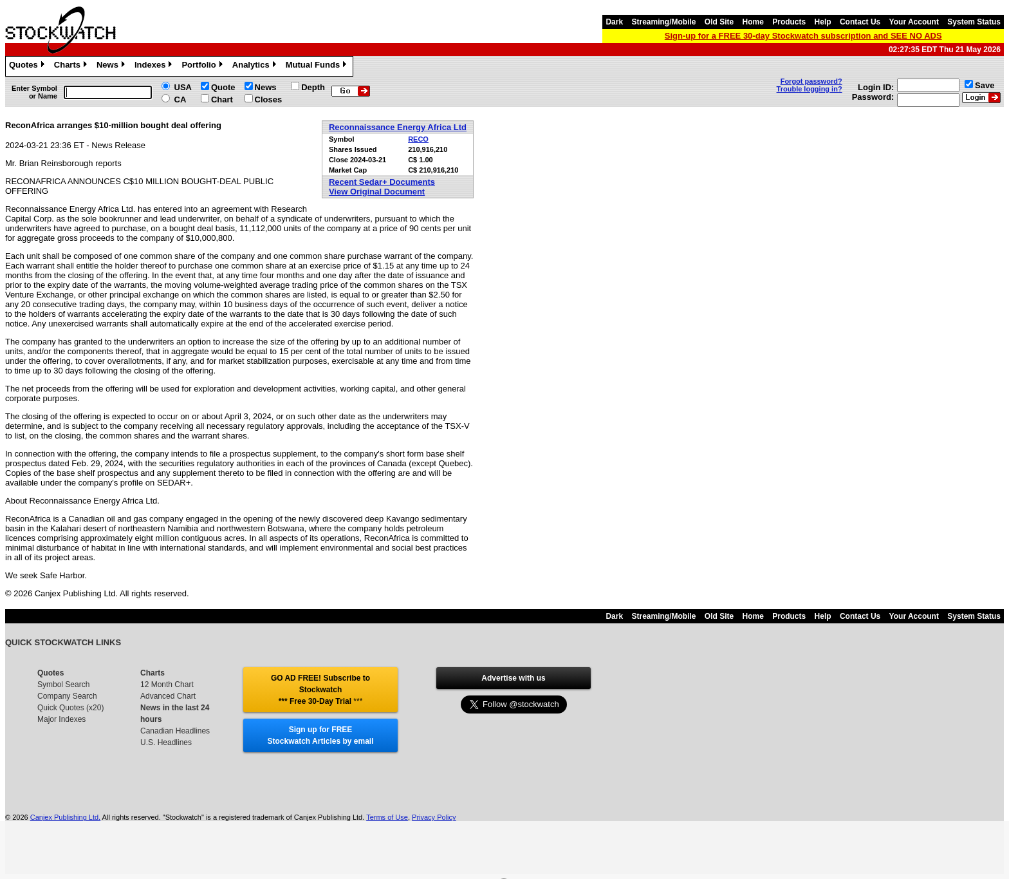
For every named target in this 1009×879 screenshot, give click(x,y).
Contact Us (860, 21)
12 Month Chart (167, 684)
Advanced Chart (168, 696)
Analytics (255, 66)
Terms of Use (387, 817)
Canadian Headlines (175, 730)
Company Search (67, 696)
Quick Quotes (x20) (70, 707)
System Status (974, 21)
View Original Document (377, 191)
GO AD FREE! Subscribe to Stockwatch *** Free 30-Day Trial (320, 690)
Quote (223, 87)
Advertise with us (513, 678)
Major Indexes (61, 719)
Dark (614, 21)
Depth (313, 87)
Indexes (154, 66)
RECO (418, 139)
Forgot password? (811, 81)
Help (823, 21)
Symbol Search (63, 684)
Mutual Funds (318, 66)
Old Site (719, 21)
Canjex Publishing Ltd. (65, 817)
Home (753, 21)
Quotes (28, 66)
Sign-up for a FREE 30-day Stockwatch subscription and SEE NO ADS (803, 36)
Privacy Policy (434, 817)
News (112, 66)
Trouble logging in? (809, 89)
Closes (268, 99)
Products (789, 21)
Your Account (914, 21)
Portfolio (203, 66)
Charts (72, 66)
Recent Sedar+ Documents (382, 182)
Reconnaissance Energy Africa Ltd (398, 127)
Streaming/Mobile (663, 21)
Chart (222, 99)
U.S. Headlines (166, 742)
